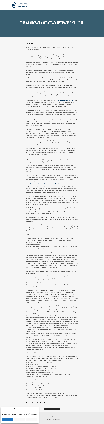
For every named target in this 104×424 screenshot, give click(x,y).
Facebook (32, 403)
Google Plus (43, 403)
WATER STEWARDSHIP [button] (69, 5)
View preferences (32, 419)
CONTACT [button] (83, 5)
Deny (19, 419)
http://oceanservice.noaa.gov (65, 100)
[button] (36, 409)
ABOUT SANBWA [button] (57, 5)
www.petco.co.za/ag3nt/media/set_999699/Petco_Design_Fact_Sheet (46, 183)
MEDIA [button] (78, 5)
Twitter (38, 403)
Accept (7, 419)
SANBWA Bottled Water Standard (67, 181)
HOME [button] (49, 5)
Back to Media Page (52, 409)
